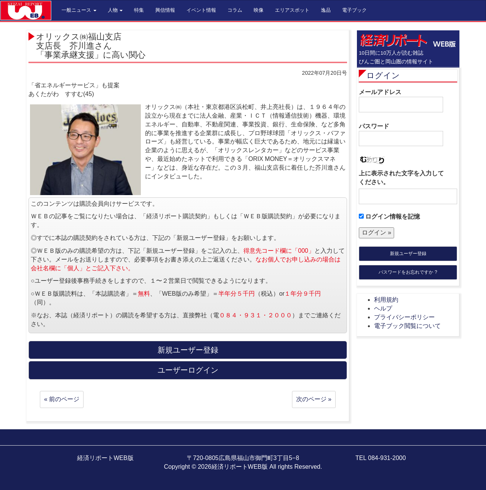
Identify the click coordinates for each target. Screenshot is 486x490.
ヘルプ (383, 308)
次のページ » (313, 399)
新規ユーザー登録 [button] (188, 350)
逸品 (326, 10)
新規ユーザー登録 (408, 253)
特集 (139, 10)
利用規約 (386, 299)
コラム (234, 10)
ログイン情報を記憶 (389, 216)
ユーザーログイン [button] (188, 370)
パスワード (401, 135)
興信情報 (165, 10)
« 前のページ (61, 399)
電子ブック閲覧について (407, 326)
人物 (115, 10)
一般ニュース (79, 10)
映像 (259, 10)
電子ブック (354, 10)
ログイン (383, 75)
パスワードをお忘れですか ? (408, 272)
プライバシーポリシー (404, 317)
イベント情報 (201, 10)
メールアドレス (401, 100)
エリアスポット (292, 10)
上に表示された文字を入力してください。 (401, 177)
